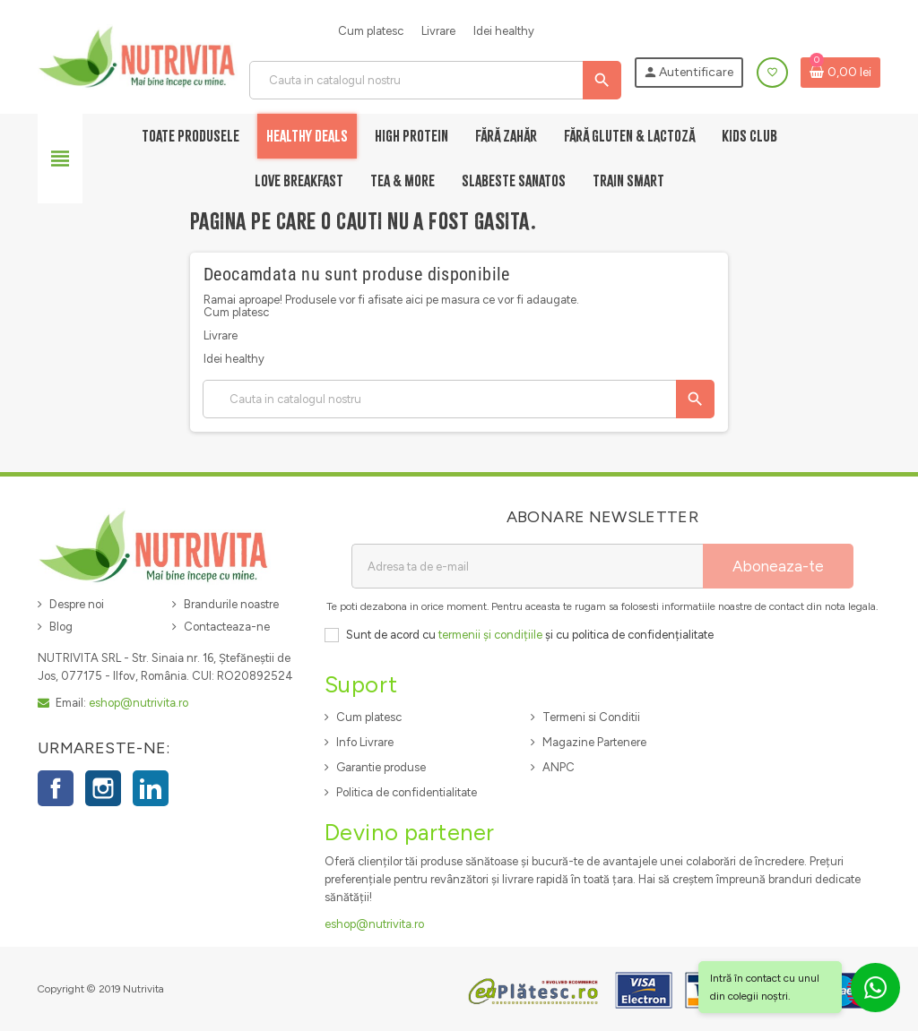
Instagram (103, 788)
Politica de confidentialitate (406, 792)
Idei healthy (503, 31)
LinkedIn (151, 788)
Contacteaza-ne (227, 626)
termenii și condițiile (490, 634)
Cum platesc (370, 31)
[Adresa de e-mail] (527, 566)
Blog (61, 626)
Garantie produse (381, 767)
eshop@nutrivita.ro (138, 702)
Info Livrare (365, 742)
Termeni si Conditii (591, 717)
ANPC (558, 767)
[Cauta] (434, 80)
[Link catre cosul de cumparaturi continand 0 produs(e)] (840, 72)
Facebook (56, 788)
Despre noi (76, 604)
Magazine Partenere (594, 742)
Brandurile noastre (231, 604)
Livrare (438, 31)
